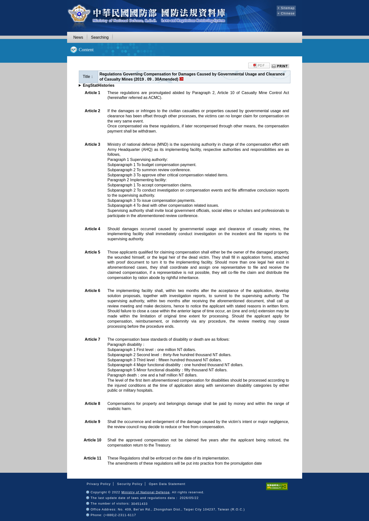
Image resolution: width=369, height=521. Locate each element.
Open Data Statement (167, 484)
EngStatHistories (98, 85)
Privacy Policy (99, 484)
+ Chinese (286, 13)
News (78, 37)
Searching (100, 37)
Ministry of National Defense (145, 492)
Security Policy (130, 484)
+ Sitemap (286, 8)
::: (272, 7)
